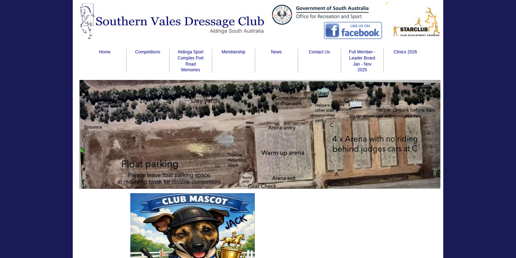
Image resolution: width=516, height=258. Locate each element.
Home (104, 51)
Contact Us (319, 51)
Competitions (147, 51)
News (276, 51)
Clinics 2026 (405, 51)
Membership (233, 51)
